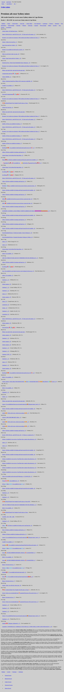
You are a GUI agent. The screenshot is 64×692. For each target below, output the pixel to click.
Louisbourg (45, 23)
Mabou (49, 25)
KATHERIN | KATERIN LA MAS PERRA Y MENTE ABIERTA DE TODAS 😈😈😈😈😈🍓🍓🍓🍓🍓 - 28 (26, 210)
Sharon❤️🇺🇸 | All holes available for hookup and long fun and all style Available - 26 (20, 159)
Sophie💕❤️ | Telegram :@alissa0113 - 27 (11, 623)
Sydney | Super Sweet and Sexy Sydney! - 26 (11, 58)
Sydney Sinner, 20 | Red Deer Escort (10, 31)
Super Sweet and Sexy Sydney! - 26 (9, 45)
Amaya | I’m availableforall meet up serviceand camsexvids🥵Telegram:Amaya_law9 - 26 (21, 404)
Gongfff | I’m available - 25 (8, 85)
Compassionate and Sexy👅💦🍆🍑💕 (10, 73)
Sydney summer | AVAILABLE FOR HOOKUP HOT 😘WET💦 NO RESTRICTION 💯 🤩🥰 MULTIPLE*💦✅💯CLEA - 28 (29, 381)
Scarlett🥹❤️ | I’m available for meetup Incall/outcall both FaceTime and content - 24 (20, 545)
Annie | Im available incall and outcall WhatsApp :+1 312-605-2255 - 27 (17, 476)
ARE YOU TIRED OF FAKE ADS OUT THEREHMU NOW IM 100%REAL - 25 (19, 504)
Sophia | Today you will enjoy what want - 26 (11, 585)
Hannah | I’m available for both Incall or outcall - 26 (13, 49)
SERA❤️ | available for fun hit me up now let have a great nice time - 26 (17, 198)
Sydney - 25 (4, 307)
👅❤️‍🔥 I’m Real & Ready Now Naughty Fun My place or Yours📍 (16, 589)
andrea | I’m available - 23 (7, 253)
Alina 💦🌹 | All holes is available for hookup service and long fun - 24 (17, 525)
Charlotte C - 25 (5, 279)
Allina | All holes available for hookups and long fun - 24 (14, 152)
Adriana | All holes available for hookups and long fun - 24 (14, 534)
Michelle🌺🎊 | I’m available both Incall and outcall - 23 (14, 572)
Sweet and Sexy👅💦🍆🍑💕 (8, 327)
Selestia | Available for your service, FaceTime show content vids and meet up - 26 (19, 439)
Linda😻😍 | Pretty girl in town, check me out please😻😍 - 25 (15, 413)
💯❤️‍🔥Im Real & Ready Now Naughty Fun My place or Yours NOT (16, 501)
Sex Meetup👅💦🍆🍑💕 (8, 171)
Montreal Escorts (8, 678)
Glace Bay (22, 23)
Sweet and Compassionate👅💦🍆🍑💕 (11, 94)
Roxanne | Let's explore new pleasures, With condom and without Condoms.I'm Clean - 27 (21, 37)
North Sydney (15, 23)
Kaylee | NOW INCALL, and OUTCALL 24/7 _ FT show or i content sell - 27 (18, 435)
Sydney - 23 (4, 396)
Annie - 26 (4, 241)
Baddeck (3, 23)
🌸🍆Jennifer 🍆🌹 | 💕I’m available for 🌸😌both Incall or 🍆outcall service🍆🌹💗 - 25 (22, 163)
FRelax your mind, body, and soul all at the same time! (13, 70)
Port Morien (8, 27)
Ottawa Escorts (8, 688)
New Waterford (37, 23)
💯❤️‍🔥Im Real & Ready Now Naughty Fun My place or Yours (15, 103)
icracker (8, 671)
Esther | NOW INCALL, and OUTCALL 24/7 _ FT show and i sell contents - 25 (18, 34)
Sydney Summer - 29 (6, 368)
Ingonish (36, 25)
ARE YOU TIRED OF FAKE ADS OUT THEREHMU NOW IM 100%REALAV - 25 (20, 257)
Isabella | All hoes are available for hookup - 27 (12, 123)
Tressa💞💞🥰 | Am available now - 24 (10, 480)
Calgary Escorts (8, 681)
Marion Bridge (11, 25)
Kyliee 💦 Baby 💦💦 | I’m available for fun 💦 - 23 (13, 484)
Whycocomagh (43, 25)
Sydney (8, 23)
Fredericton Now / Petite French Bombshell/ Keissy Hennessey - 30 (16, 62)
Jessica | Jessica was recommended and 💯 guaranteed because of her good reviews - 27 (20, 593)
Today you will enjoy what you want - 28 (10, 54)
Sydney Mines (29, 23)
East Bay (55, 25)
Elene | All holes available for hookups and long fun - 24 (14, 529)
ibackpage (14, 671)
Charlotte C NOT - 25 (6, 354)
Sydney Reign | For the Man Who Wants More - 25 (12, 155)
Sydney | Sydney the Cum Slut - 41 (9, 42)
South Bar (18, 25)
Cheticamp (30, 25)
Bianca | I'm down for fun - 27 (8, 564)
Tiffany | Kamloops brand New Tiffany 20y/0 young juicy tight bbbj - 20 (17, 81)
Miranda (24, 25)
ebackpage (21, 671)
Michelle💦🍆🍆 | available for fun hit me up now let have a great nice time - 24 (19, 185)
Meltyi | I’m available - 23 (7, 377)
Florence (51, 23)
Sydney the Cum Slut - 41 (7, 107)
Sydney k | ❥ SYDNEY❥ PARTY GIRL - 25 (11, 417)
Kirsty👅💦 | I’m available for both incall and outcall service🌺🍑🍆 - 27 (17, 576)
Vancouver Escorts (9, 685)
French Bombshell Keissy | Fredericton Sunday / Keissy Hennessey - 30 (17, 232)
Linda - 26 (4, 293)
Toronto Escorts (8, 675)
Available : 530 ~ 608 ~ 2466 (8, 516)
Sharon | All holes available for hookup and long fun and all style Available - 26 (18, 190)
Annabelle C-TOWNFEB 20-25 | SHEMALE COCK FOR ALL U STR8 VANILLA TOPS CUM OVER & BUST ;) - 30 (27, 626)
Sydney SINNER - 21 (6, 76)
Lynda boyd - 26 (5, 304)
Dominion (57, 23)
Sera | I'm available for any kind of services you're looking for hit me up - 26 (18, 271)
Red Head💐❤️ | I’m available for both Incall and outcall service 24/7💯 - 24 (18, 147)
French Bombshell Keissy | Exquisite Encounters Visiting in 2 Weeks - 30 (17, 237)
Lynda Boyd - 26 (5, 314)
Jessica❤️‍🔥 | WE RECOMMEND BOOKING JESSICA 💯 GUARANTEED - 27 (18, 552)
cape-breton (8, 1)
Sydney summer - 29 (6, 297)
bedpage (3, 671)
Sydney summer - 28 (6, 284)
